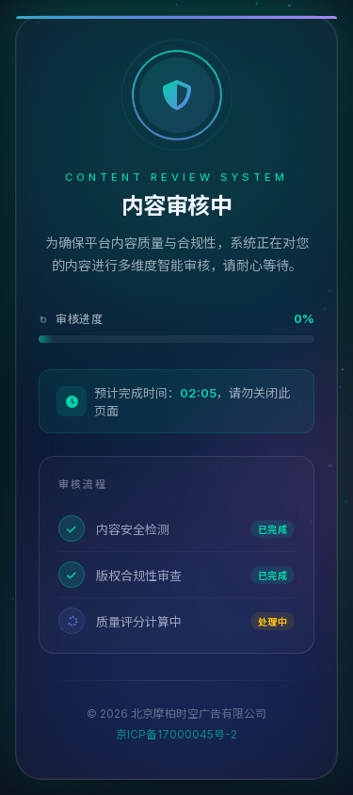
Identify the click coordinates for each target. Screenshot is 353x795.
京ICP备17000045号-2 (176, 734)
